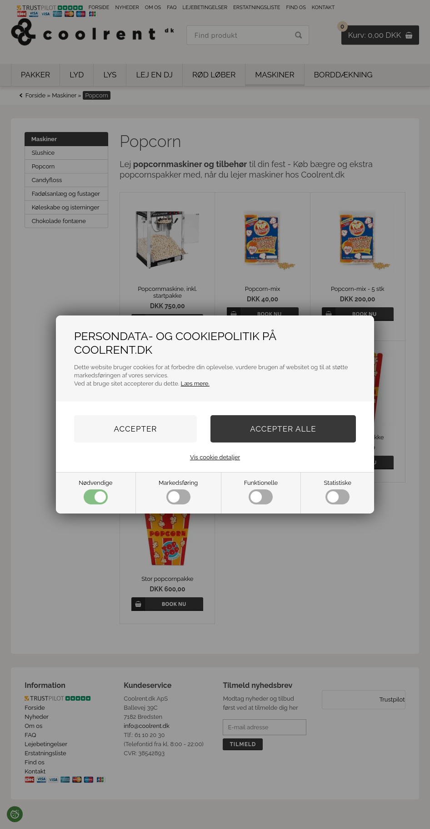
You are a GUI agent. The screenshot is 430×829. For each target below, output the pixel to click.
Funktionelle (261, 491)
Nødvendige (95, 491)
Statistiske (337, 491)
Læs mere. (195, 383)
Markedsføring (178, 491)
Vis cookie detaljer (215, 457)
